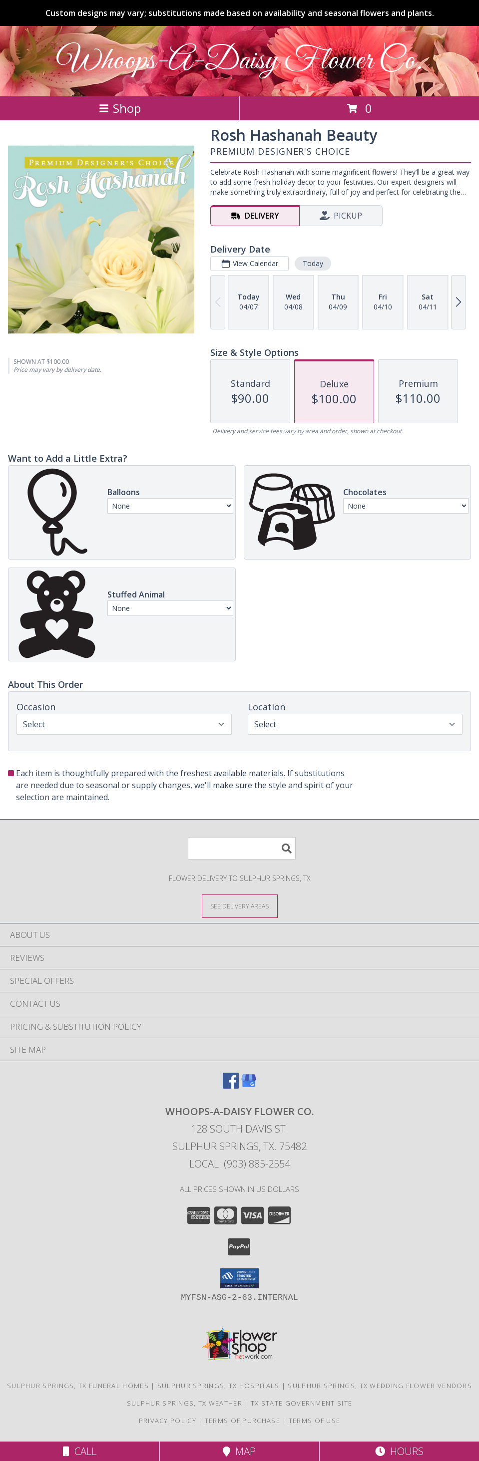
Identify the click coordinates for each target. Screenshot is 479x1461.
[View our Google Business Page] (249, 1085)
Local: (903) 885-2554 (239, 1163)
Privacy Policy (167, 1420)
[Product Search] (242, 848)
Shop (120, 108)
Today (313, 263)
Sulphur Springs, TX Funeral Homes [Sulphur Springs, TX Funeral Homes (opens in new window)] (78, 1385)
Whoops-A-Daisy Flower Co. (240, 61)
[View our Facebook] (231, 1085)
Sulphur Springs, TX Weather (184, 1403)
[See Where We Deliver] (240, 905)
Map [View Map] (239, 1451)
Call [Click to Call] (79, 1451)
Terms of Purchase (242, 1420)
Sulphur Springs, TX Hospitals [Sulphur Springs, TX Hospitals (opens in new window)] (218, 1385)
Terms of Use (315, 1420)
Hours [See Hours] (399, 1451)
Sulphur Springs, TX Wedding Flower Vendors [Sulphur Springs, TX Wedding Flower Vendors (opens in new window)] (380, 1385)
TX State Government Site (301, 1403)
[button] (239, 1278)
